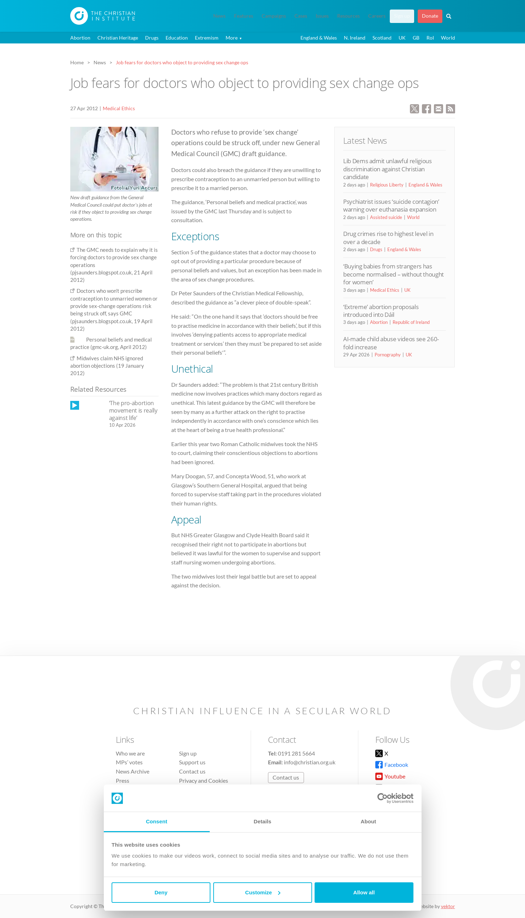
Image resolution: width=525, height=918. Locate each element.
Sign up (402, 16)
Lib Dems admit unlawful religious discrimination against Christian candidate (387, 169)
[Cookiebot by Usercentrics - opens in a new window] (382, 798)
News (219, 16)
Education (177, 38)
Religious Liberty (387, 185)
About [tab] (368, 821)
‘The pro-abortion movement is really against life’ (133, 410)
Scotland (382, 38)
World (448, 38)
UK (402, 38)
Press (122, 780)
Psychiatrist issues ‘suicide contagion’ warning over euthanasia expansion (391, 205)
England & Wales (318, 38)
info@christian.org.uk (309, 762)
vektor (448, 906)
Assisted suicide (386, 217)
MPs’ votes (129, 762)
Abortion (80, 38)
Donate (430, 16)
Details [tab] (263, 821)
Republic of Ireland (411, 322)
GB (416, 38)
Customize (262, 892)
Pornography (388, 354)
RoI (430, 38)
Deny (161, 892)
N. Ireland (354, 38)
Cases (300, 16)
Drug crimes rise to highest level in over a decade (388, 237)
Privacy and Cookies (203, 780)
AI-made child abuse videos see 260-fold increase (391, 343)
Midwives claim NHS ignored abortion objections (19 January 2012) (107, 366)
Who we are (130, 753)
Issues (322, 16)
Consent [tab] (156, 821)
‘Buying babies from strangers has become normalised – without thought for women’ (393, 274)
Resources (348, 16)
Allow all (364, 892)
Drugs (152, 38)
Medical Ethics (119, 108)
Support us (192, 762)
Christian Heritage (117, 38)
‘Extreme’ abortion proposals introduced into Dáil (380, 311)
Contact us (192, 771)
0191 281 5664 (296, 753)
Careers (377, 16)
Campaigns (274, 16)
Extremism (207, 38)
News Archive (132, 771)
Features (243, 16)
